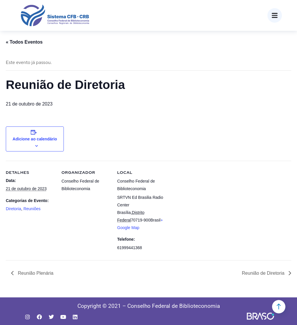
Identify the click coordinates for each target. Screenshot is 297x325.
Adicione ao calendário (34, 139)
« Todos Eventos (24, 42)
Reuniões (32, 208)
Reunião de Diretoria (264, 273)
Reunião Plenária (35, 273)
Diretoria (13, 208)
